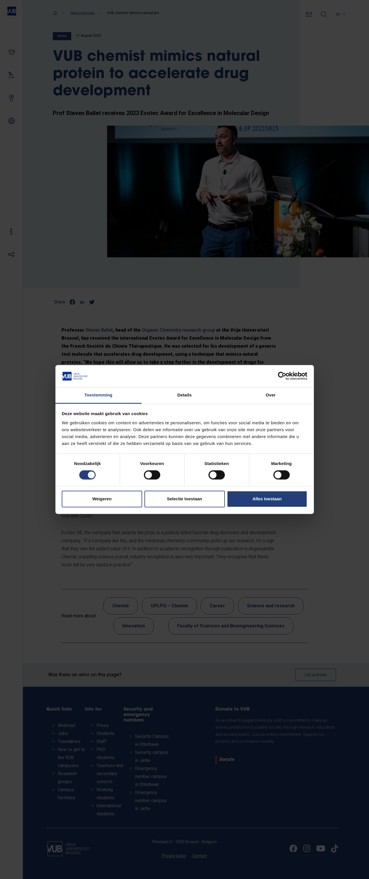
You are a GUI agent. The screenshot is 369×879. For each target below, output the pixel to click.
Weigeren (101, 498)
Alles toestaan (267, 498)
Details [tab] (184, 394)
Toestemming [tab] (98, 394)
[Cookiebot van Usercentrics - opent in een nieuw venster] (282, 376)
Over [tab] (271, 394)
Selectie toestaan (184, 498)
